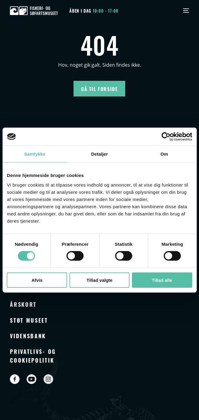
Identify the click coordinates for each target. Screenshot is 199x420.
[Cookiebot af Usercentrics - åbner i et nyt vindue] (166, 136)
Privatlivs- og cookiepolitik (33, 355)
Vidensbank (28, 335)
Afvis (37, 279)
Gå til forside (99, 89)
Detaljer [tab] (99, 154)
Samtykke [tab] (34, 154)
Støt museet (29, 319)
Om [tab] (164, 154)
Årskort (23, 304)
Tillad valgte (99, 279)
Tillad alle (162, 279)
